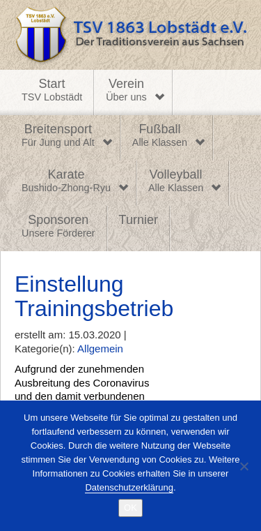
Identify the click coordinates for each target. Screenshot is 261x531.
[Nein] (244, 466)
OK (130, 507)
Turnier (138, 220)
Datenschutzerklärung (129, 487)
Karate (66, 181)
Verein (126, 91)
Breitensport (58, 136)
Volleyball (175, 181)
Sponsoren (58, 227)
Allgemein (100, 348)
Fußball (159, 136)
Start (52, 91)
